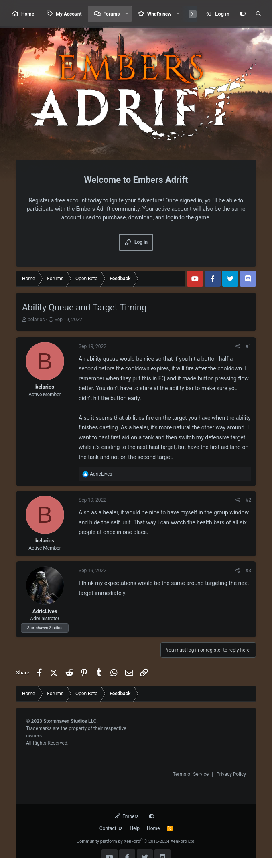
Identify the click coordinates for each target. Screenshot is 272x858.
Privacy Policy (231, 774)
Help (135, 828)
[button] (126, 14)
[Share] (238, 346)
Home (27, 14)
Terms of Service (191, 774)
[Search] (258, 14)
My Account (68, 14)
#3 (248, 570)
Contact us (111, 828)
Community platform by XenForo (136, 841)
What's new (159, 14)
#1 (248, 346)
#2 (248, 500)
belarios (36, 319)
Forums (112, 14)
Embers (126, 816)
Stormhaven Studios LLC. (70, 721)
